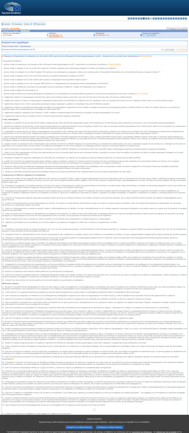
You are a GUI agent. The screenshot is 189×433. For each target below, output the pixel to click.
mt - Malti (166, 18)
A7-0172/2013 (7, 35)
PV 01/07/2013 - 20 (55, 35)
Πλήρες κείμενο (40, 24)
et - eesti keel (141, 18)
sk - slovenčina (179, 18)
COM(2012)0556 (114, 64)
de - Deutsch (139, 18)
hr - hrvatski (154, 18)
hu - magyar (164, 18)
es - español (131, 18)
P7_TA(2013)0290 (149, 35)
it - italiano (156, 18)
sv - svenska (186, 18)
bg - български (129, 18)
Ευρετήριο (7, 24)
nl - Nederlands (169, 18)
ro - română (176, 18)
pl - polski (171, 18)
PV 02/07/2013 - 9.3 (102, 35)
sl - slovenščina (181, 18)
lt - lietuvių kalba (161, 18)
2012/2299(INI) (15, 28)
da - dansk (136, 18)
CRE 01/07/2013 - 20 (56, 37)
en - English (146, 18)
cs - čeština (134, 18)
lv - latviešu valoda (159, 18)
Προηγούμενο (18, 24)
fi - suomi (184, 18)
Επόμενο (27, 24)
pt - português (174, 18)
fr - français (149, 18)
